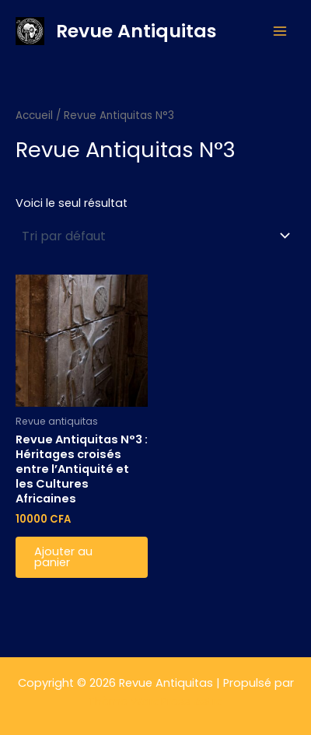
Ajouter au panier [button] (63, 557)
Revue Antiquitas (136, 31)
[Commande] (155, 235)
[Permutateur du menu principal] (279, 31)
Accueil (34, 115)
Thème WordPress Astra (156, 701)
